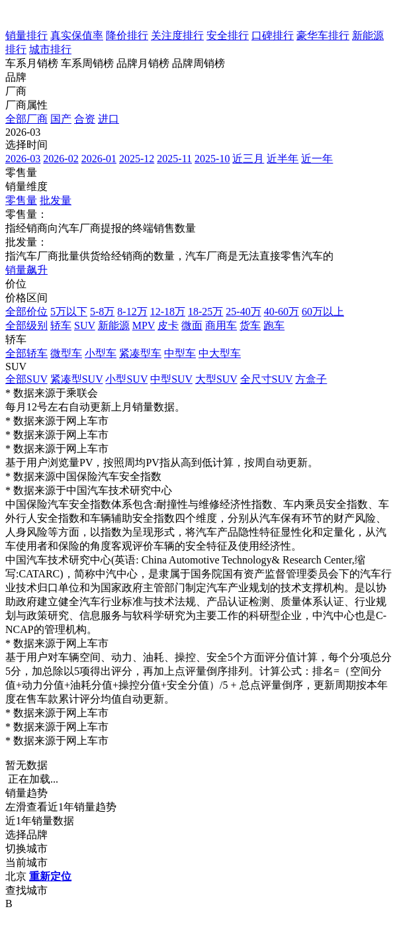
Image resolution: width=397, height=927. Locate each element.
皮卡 (168, 325)
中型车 (180, 353)
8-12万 (132, 311)
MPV (143, 325)
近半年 (282, 158)
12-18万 (167, 311)
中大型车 (219, 353)
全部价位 (26, 311)
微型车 (66, 353)
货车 (250, 325)
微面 (191, 325)
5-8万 (102, 311)
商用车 (221, 325)
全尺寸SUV (266, 379)
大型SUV (216, 379)
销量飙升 (26, 269)
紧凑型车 (140, 353)
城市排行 (50, 49)
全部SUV (26, 379)
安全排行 (227, 35)
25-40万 (243, 311)
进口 (108, 118)
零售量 (21, 200)
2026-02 (60, 158)
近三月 (248, 158)
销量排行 (26, 35)
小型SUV (126, 379)
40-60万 (281, 311)
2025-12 (136, 158)
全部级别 (26, 325)
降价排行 (127, 35)
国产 (60, 118)
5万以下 (68, 311)
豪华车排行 (322, 35)
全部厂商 (26, 118)
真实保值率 (76, 35)
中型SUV (171, 379)
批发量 (55, 200)
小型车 (100, 353)
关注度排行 (177, 35)
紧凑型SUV (76, 379)
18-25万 (205, 311)
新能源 (114, 325)
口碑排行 (272, 35)
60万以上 (323, 311)
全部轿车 (26, 353)
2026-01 (98, 158)
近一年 (317, 158)
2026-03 (22, 158)
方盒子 (311, 379)
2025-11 (174, 158)
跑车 (274, 325)
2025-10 (212, 158)
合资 (84, 118)
